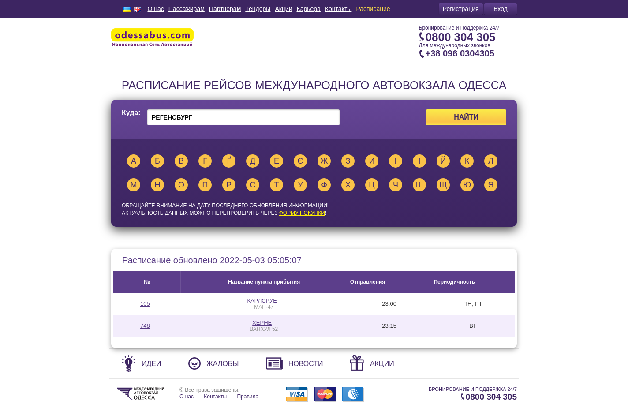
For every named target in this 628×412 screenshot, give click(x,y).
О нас (155, 8)
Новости (305, 363)
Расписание (373, 8)
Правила (247, 396)
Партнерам (225, 8)
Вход (500, 8)
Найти (466, 117)
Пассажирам (186, 8)
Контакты (338, 8)
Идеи (151, 363)
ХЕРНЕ (262, 322)
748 (145, 325)
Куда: (131, 112)
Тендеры (257, 8)
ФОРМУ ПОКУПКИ (302, 213)
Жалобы (222, 363)
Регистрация (461, 8)
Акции (283, 8)
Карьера (309, 8)
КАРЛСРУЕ (262, 300)
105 (145, 303)
